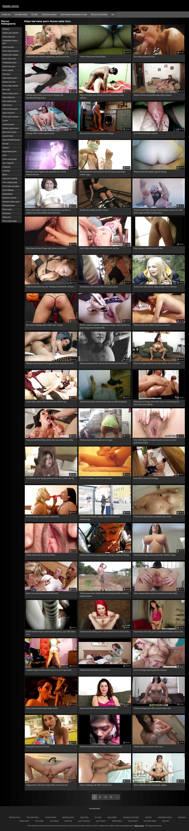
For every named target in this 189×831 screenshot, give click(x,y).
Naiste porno (10, 6)
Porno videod (117, 821)
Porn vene (68, 821)
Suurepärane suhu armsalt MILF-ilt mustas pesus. (99, 287)
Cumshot (6, 171)
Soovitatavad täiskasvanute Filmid (73, 14)
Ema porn (6, 74)
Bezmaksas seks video (131, 817)
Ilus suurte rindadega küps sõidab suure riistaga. (44, 325)
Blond (5, 175)
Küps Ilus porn (8, 47)
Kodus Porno (112, 817)
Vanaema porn (8, 124)
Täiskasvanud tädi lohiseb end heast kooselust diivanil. (101, 746)
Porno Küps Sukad (10, 86)
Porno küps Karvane (11, 186)
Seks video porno (150, 821)
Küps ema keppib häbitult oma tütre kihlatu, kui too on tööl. (157, 363)
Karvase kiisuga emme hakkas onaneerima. (42, 517)
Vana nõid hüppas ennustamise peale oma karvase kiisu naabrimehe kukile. (155, 441)
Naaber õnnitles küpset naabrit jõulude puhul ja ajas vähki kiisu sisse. (50, 633)
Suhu (5, 155)
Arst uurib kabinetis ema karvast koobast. (96, 478)
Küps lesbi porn (9, 97)
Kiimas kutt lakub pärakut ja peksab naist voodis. (153, 517)
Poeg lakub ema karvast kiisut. (38, 746)
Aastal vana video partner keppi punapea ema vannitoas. (155, 287)
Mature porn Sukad (10, 55)
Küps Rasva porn (9, 151)
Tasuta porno (133, 821)
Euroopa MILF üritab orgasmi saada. (40, 133)
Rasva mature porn (10, 93)
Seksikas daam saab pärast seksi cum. (148, 746)
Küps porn (7, 217)
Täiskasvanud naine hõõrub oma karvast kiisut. (152, 325)
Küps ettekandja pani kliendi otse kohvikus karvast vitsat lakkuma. (102, 96)
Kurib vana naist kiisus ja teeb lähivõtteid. (42, 593)
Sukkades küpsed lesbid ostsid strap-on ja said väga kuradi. (49, 670)
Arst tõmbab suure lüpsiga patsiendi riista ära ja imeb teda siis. (50, 478)
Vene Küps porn (9, 66)
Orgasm (6, 147)
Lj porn (5, 120)
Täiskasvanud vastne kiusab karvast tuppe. (96, 440)
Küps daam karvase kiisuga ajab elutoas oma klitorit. (46, 248)
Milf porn (6, 29)
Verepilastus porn (10, 62)
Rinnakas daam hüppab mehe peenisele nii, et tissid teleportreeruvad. (46, 173)
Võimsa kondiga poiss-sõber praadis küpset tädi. (152, 708)
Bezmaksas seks (68, 817)
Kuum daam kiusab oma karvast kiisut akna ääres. (99, 708)
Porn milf (6, 90)
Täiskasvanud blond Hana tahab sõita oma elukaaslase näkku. (50, 440)
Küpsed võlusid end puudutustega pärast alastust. (153, 95)
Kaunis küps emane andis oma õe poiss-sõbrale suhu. (46, 402)
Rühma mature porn (11, 128)
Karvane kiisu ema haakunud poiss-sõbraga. (97, 133)
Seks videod (39, 821)
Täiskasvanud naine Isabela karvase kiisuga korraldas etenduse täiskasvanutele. (104, 594)
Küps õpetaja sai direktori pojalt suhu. (148, 248)
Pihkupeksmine (9, 205)
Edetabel (34, 14)
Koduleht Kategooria (99, 14)
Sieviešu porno (50, 817)
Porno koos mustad (10, 117)
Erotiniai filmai (15, 817)
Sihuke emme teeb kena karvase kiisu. (40, 555)
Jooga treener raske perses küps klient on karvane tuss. (47, 785)
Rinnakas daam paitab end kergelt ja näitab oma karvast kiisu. (50, 363)
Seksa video (84, 817)
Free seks (165, 821)
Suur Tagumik (8, 163)
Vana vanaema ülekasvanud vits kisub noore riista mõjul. (156, 593)
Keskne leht (6, 14)
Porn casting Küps (10, 182)
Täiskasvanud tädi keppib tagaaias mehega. (150, 172)
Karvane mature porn (11, 202)
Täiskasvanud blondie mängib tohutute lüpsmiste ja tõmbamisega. (99, 518)
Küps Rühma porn (10, 78)
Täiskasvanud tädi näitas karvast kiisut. (95, 670)
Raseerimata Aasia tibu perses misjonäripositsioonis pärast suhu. (158, 632)
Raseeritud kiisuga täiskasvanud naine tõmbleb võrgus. (155, 555)
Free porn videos (33, 817)
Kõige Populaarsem (49, 14)
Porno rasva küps (10, 159)
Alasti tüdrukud (84, 821)
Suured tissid (8, 136)
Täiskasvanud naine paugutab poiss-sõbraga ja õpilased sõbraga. (104, 555)
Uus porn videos (21, 14)
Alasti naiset (101, 821)
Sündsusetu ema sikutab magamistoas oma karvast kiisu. (48, 57)
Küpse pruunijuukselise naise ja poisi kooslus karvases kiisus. (104, 363)
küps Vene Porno (9, 132)
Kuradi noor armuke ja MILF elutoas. (94, 210)
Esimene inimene (9, 198)
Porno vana (7, 209)
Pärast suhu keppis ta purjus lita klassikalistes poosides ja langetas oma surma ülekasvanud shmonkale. (48, 211)
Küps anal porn (9, 113)
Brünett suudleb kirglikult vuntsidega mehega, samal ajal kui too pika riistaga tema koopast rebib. (105, 326)
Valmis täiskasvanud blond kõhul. (93, 57)
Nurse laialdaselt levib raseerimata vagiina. (150, 785)
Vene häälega (8, 190)
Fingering (6, 167)
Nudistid (148, 817)
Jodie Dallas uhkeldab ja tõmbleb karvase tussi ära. (99, 248)
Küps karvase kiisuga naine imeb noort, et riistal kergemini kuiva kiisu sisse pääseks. (156, 403)
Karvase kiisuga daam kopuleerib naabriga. (150, 670)
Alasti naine (54, 821)
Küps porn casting (10, 178)
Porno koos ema (9, 59)
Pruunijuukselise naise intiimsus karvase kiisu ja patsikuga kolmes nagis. (102, 173)
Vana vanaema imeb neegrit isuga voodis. (42, 708)
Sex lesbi (98, 817)
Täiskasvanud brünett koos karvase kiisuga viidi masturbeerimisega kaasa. (44, 96)
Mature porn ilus (9, 82)
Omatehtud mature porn (10, 41)
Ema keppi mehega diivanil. (144, 57)
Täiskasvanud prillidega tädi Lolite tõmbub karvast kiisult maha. (105, 632)
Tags (113, 14)
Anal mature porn (9, 101)
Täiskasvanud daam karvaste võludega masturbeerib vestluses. (50, 287)
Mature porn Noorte (10, 33)
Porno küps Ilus (9, 37)
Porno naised (8, 70)
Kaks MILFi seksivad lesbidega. (146, 478)
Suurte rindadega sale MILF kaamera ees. (96, 785)
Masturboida (8, 194)
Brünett (5, 144)
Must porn (7, 213)
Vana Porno (7, 105)
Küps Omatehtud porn (11, 140)
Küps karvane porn (10, 109)
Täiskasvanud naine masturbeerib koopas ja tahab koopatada (103, 402)
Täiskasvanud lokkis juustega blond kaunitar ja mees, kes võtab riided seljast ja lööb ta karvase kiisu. (158, 211)
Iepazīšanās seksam (165, 817)
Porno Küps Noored (10, 51)
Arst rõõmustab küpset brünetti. (146, 133)
